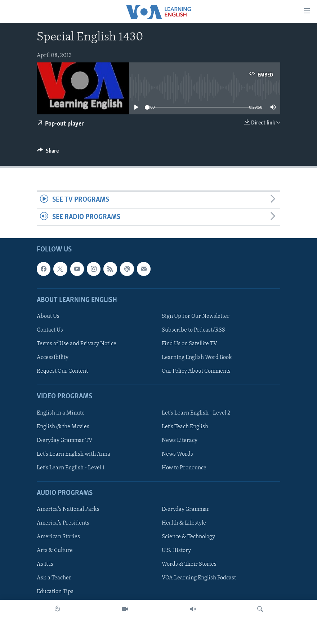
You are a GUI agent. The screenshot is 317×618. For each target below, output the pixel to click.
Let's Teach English (185, 427)
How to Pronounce (184, 468)
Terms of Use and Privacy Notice (76, 344)
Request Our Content (62, 371)
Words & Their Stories (189, 564)
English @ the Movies (63, 427)
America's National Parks (68, 509)
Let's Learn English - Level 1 (70, 468)
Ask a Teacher (54, 578)
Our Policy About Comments (196, 371)
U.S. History (176, 550)
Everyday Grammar (185, 509)
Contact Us (50, 330)
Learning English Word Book (197, 357)
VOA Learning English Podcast (199, 578)
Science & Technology (188, 537)
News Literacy (179, 440)
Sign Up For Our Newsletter (195, 316)
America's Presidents (63, 523)
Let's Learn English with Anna (73, 454)
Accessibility (52, 357)
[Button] (48, 152)
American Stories (58, 537)
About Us (48, 316)
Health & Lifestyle (184, 523)
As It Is (45, 564)
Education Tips (55, 592)
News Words (177, 454)
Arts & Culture (55, 550)
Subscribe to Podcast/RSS (193, 330)
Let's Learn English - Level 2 (196, 413)
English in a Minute (61, 413)
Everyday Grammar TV (65, 440)
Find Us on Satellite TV (189, 344)
